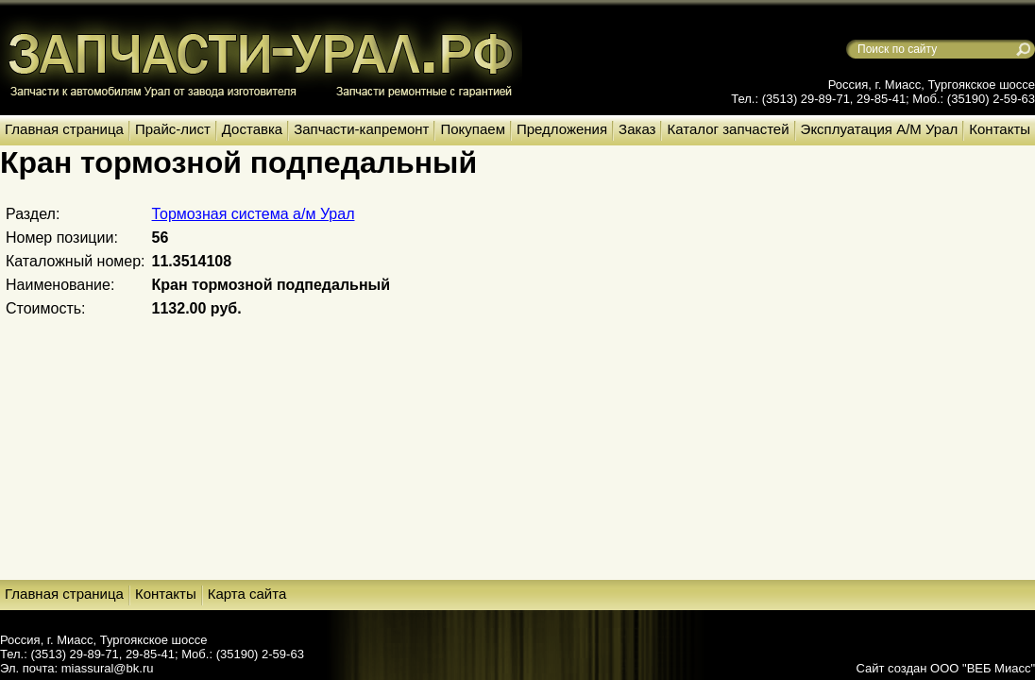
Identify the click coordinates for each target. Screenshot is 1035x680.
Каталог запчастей (728, 129)
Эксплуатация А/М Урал (880, 129)
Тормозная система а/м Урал (253, 214)
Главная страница (64, 129)
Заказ (637, 129)
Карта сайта (247, 594)
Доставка (252, 129)
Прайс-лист (173, 129)
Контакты (999, 129)
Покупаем (472, 129)
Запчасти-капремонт (361, 129)
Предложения (562, 129)
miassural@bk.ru (107, 668)
